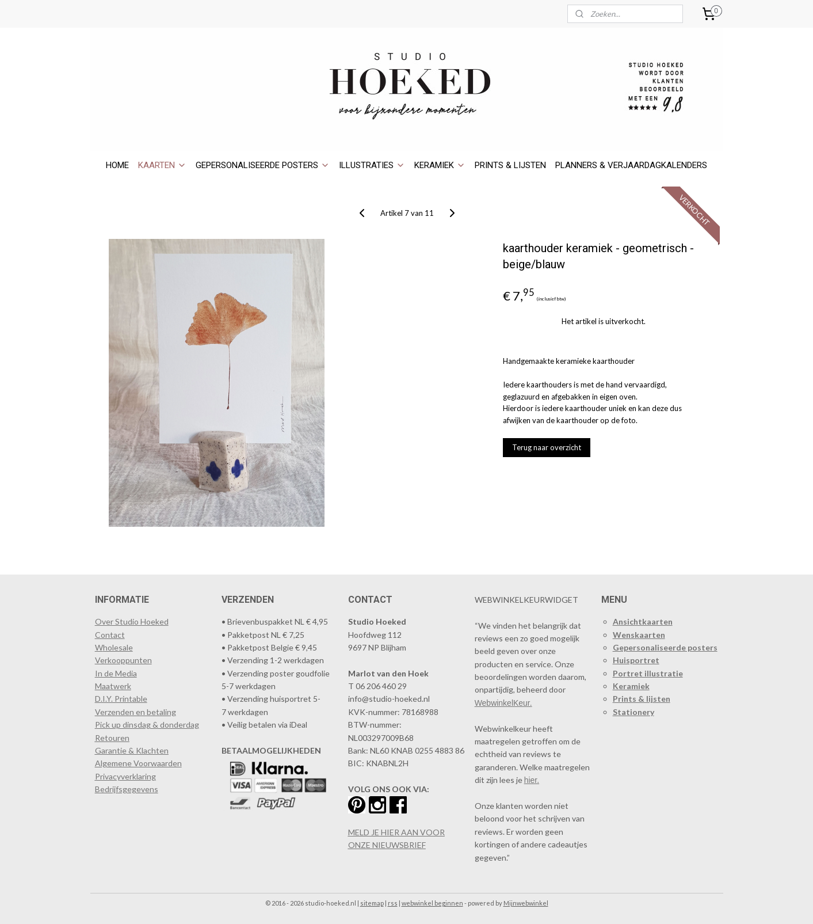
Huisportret (636, 660)
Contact (110, 635)
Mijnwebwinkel (525, 903)
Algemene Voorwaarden (138, 763)
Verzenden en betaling (135, 712)
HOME (117, 165)
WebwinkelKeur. (503, 703)
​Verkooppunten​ (123, 660)
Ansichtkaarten (643, 621)
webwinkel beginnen (432, 903)
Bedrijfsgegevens (126, 789)
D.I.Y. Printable (121, 699)
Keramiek (631, 686)
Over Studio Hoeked (132, 621)
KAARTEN (162, 165)
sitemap (372, 903)
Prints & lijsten (641, 699)
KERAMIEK (439, 165)
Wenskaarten (639, 635)
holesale (118, 647)
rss (393, 903)
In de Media (116, 673)
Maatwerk (113, 686)
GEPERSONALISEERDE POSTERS (263, 165)
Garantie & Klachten (132, 750)
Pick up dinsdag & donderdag (147, 724)
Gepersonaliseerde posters (665, 647)
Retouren (112, 738)
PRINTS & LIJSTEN (510, 165)
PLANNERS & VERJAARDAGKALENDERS (631, 165)
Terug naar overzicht (546, 447)
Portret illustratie (648, 673)
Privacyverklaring (125, 776)
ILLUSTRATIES (372, 165)
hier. (531, 780)
